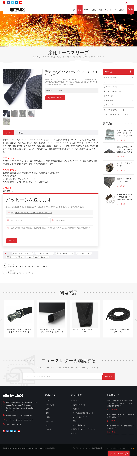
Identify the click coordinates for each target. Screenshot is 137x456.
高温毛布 (76, 409)
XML (90, 448)
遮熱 (74, 421)
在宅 (48, 401)
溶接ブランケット (79, 405)
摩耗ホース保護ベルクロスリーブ (85, 330)
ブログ (74, 448)
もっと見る (120, 140)
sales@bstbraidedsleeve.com (94, 3)
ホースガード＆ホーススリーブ (116, 114)
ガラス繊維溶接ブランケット (83, 413)
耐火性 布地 (108, 101)
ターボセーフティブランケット (124, 164)
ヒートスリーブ (110, 82)
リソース (108, 10)
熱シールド (77, 401)
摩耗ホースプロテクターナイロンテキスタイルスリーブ (33, 218)
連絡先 (121, 10)
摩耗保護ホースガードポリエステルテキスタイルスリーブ (19, 330)
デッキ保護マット (79, 425)
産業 (94, 10)
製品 (79, 10)
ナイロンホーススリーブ (44, 253)
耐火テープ (108, 96)
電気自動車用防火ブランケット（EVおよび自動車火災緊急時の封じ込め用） (124, 149)
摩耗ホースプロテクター (15, 257)
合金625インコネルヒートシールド (123, 180)
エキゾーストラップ (80, 417)
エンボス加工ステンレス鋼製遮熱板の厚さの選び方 (120, 427)
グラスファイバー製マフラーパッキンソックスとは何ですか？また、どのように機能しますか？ (120, 403)
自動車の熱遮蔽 (110, 77)
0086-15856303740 (115, 3)
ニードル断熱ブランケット (114, 110)
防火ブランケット (111, 87)
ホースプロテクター (84, 253)
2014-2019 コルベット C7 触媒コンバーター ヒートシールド (124, 196)
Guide (86, 10)
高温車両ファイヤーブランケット (85, 429)
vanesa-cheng (16, 424)
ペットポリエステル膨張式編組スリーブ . (118, 330)
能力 (100, 10)
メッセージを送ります (118, 453)
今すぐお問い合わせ (54, 98)
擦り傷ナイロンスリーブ (65, 253)
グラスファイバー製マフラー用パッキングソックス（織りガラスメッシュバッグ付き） (124, 133)
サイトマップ (82, 448)
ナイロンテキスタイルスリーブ (37, 257)
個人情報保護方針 (99, 448)
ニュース (49, 421)
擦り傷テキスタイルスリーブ (23, 253)
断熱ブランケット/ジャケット (115, 91)
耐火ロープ (108, 105)
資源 (48, 417)
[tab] (8, 132)
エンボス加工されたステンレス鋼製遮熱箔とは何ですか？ (120, 415)
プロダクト (50, 405)
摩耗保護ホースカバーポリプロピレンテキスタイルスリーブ (52, 330)
